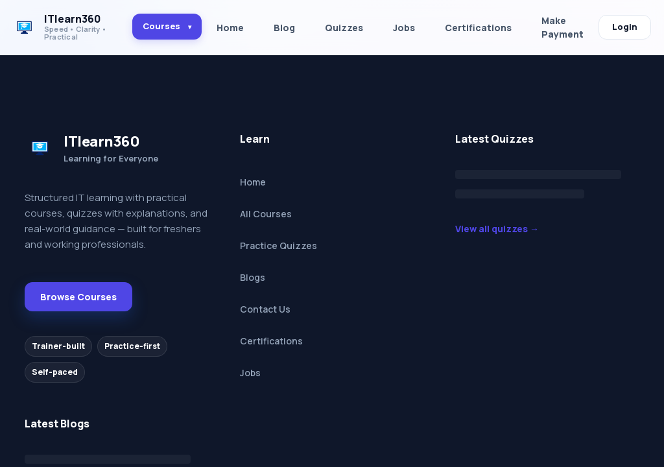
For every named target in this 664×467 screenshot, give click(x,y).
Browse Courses (78, 297)
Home (230, 27)
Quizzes (344, 27)
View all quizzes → (497, 228)
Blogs (252, 277)
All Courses (266, 214)
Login (624, 26)
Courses (167, 26)
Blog (284, 27)
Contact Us (265, 309)
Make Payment (562, 27)
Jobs (404, 27)
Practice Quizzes (278, 245)
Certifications (478, 27)
